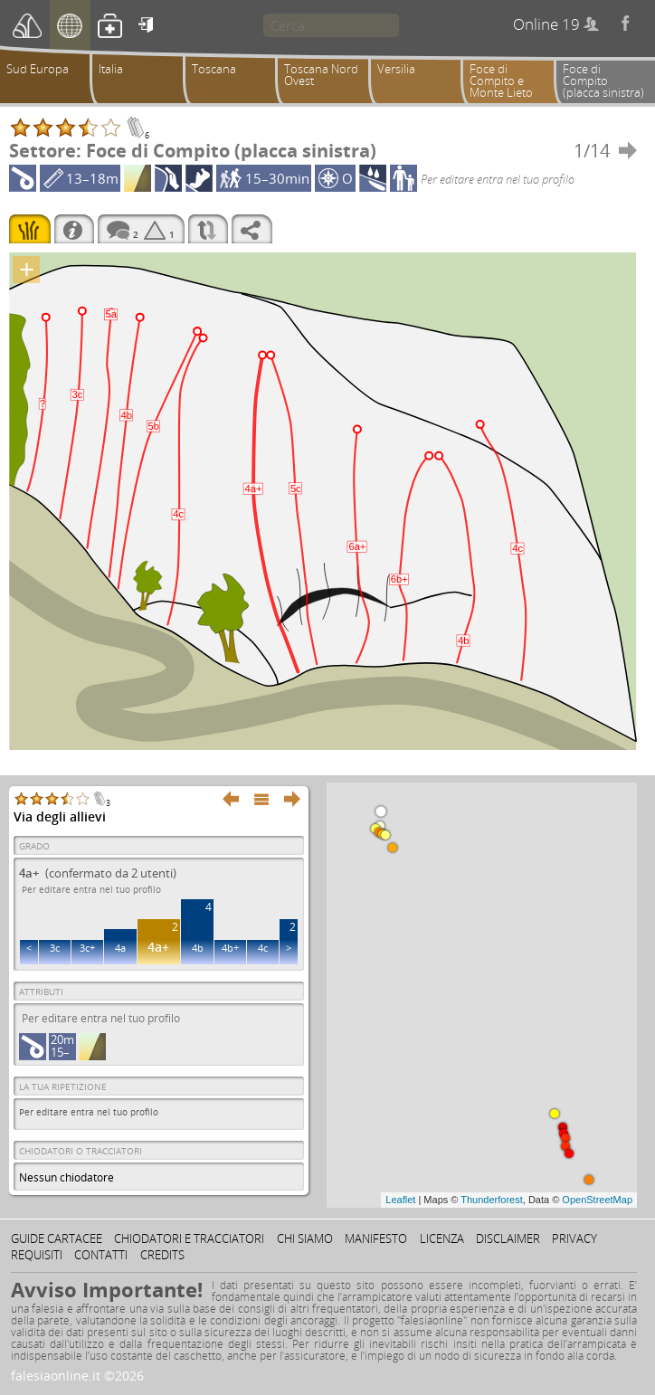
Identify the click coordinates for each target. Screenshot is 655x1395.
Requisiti (36, 1255)
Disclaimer (508, 1238)
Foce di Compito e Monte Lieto (501, 80)
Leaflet (400, 1199)
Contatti (101, 1255)
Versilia (396, 69)
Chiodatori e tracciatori (189, 1238)
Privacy (574, 1238)
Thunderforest (491, 1199)
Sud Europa (37, 69)
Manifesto (376, 1238)
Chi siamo (305, 1238)
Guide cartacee (56, 1238)
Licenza (442, 1238)
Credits (162, 1255)
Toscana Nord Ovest (321, 75)
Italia (111, 69)
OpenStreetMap (597, 1199)
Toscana (214, 69)
